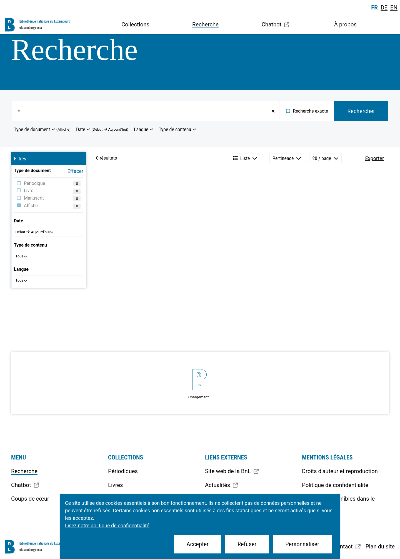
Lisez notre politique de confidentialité (107, 525)
